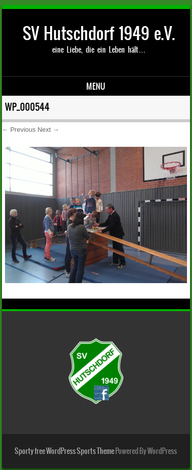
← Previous (19, 129)
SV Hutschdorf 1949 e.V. (99, 33)
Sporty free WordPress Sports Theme (64, 450)
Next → (48, 129)
